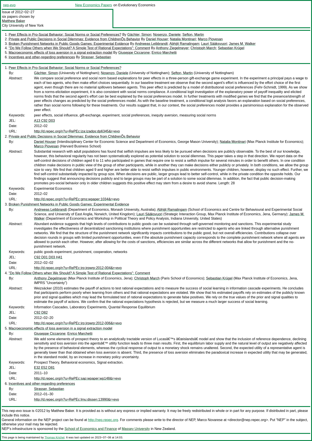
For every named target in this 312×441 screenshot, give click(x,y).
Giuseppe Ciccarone (134, 52)
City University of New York (23, 25)
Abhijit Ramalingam (184, 44)
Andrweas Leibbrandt (151, 44)
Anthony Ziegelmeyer (172, 48)
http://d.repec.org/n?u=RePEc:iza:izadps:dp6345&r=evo (77, 131)
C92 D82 (41, 312)
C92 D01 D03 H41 (48, 257)
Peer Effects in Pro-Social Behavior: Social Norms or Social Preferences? (65, 34)
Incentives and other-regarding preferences (42, 57)
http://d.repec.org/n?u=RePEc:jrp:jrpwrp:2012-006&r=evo (78, 323)
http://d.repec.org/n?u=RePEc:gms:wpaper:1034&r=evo (76, 199)
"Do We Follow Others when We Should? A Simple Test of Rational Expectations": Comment (79, 48)
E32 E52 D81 (44, 367)
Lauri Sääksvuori (214, 44)
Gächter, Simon (139, 34)
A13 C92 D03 (44, 120)
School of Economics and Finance (91, 429)
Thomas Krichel (54, 437)
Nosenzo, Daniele (166, 34)
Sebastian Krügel (231, 48)
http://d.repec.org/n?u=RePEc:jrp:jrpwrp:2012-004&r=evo (78, 268)
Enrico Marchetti (164, 52)
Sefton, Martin (193, 34)
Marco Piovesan (210, 39)
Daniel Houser (157, 39)
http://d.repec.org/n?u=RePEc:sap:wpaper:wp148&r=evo (77, 378)
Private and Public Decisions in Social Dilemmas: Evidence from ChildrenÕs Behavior (74, 39)
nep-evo (9, 5)
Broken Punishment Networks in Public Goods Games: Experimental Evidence (69, 44)
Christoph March (203, 48)
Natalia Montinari (183, 39)
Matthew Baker (13, 21)
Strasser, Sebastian (96, 57)
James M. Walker (242, 44)
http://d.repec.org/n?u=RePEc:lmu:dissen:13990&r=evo (76, 399)
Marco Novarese (210, 420)
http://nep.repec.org (103, 420)
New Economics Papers (93, 5)
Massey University (136, 429)
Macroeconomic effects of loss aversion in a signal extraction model (60, 52)
